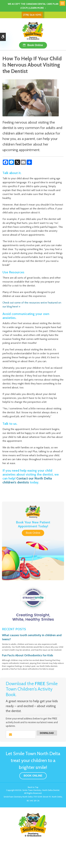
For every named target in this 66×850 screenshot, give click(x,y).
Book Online (35, 45)
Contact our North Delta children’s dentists (27, 480)
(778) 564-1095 (32, 14)
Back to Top (33, 787)
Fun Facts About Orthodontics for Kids (27, 655)
